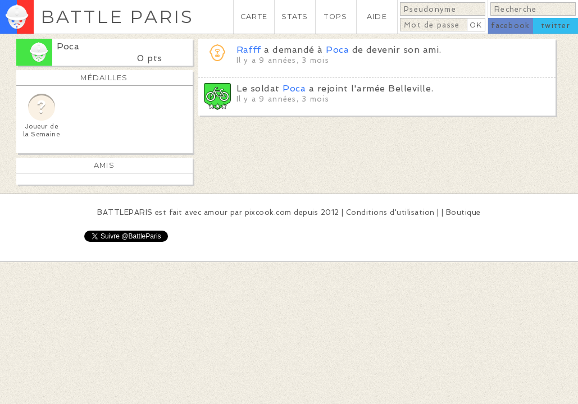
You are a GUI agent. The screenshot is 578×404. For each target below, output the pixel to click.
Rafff (248, 49)
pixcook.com (268, 212)
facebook (510, 25)
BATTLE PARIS (117, 16)
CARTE (253, 16)
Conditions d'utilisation (390, 212)
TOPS (335, 16)
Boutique (463, 212)
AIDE (377, 16)
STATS (294, 16)
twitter (555, 25)
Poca (68, 46)
